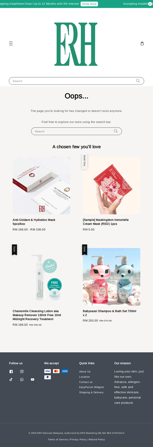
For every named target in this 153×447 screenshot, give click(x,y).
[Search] (138, 80)
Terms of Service (58, 439)
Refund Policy (97, 439)
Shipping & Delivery (91, 392)
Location (84, 376)
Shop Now (90, 3)
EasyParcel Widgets (91, 387)
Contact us (86, 382)
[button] (11, 43)
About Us (85, 371)
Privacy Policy (78, 439)
